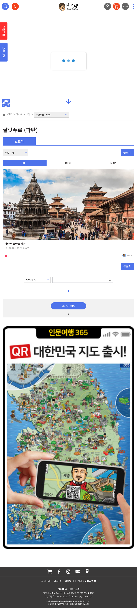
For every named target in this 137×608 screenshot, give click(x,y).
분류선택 (4, 52)
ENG (125, 6)
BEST (68, 163)
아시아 (19, 114)
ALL (24, 163)
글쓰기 (127, 153)
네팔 (28, 114)
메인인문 (6, 103)
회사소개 (45, 581)
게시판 (57, 581)
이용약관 (69, 581)
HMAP (112, 163)
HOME (7, 114)
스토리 (19, 141)
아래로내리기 (68, 100)
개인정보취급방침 (86, 581)
